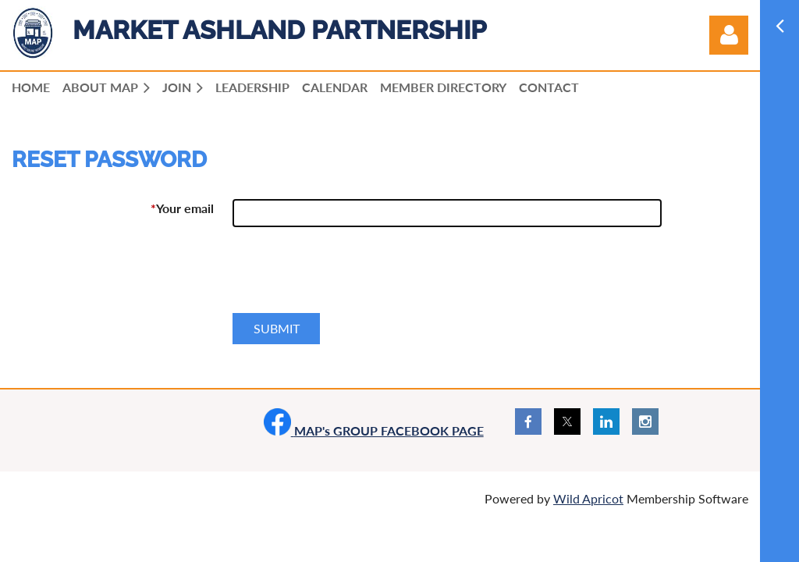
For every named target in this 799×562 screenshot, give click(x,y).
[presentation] (351, 276)
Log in (728, 35)
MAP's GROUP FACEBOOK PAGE (374, 430)
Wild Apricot (588, 498)
